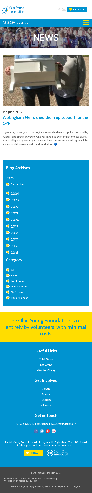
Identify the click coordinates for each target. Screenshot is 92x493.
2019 (14, 226)
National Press (19, 286)
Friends (46, 394)
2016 (14, 246)
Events (15, 275)
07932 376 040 (25, 423)
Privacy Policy (10, 479)
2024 (15, 194)
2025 (10, 178)
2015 (14, 253)
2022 (15, 207)
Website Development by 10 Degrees (63, 486)
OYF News (17, 292)
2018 (14, 233)
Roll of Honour (19, 297)
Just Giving (46, 364)
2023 (15, 200)
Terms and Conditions (30, 479)
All (12, 270)
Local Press (17, 281)
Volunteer (46, 405)
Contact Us (49, 479)
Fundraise (46, 399)
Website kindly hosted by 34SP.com (21, 481)
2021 (14, 213)
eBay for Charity (46, 370)
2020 (15, 220)
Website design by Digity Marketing (27, 486)
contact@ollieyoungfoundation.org (56, 423)
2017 (14, 239)
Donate (77, 9)
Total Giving (46, 359)
